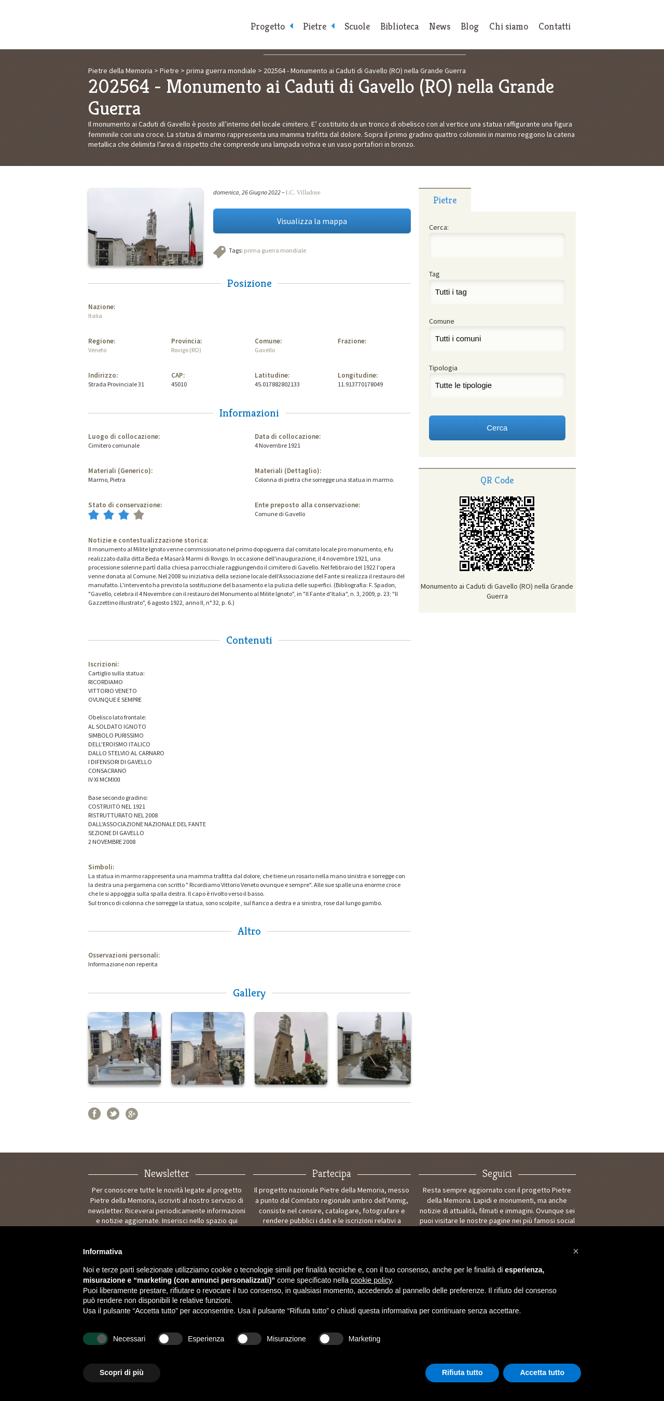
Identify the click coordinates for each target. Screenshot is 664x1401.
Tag (434, 274)
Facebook (94, 1113)
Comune (441, 321)
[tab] (445, 200)
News (439, 26)
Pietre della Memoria (166, 24)
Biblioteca (399, 26)
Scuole (357, 26)
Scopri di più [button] (122, 1372)
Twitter (113, 1113)
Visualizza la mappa (312, 221)
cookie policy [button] (371, 1280)
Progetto (268, 26)
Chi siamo (508, 26)
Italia (95, 316)
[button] (576, 1251)
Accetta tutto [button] (542, 1372)
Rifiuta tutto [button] (462, 1372)
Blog (470, 26)
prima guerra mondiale (275, 250)
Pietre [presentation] (445, 200)
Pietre (314, 26)
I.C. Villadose (303, 192)
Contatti (554, 26)
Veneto (97, 350)
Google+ (132, 1113)
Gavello (265, 350)
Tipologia (443, 367)
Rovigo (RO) (186, 350)
